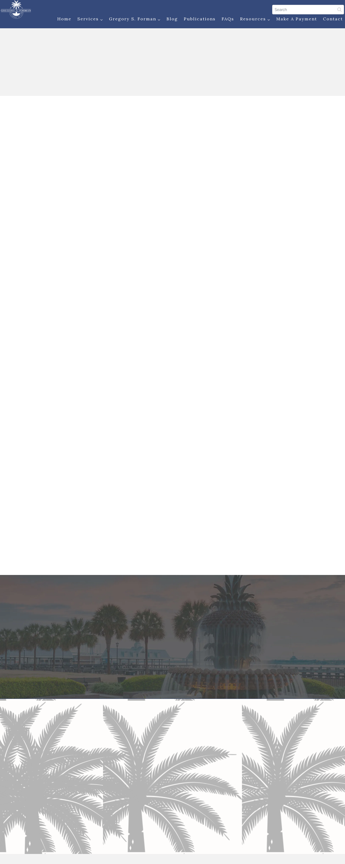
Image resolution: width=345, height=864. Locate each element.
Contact (330, 20)
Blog (169, 20)
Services (87, 20)
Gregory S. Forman (132, 20)
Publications (197, 20)
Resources (252, 20)
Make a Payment (294, 20)
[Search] (305, 9)
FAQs (225, 20)
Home (62, 20)
